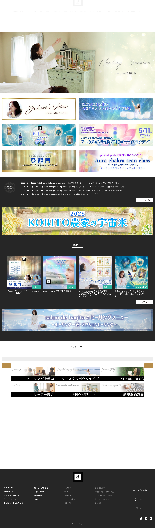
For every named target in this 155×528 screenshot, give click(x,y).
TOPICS (67, 495)
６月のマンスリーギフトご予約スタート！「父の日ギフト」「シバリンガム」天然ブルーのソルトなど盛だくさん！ (130, 293)
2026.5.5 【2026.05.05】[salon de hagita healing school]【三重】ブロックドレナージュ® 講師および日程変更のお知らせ (71, 183)
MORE (144, 302)
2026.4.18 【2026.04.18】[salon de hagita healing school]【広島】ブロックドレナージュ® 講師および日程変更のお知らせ (71, 190)
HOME (15, 23)
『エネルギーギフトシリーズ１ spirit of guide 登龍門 (23, 292)
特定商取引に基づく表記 (104, 492)
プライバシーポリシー (103, 495)
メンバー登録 (147, 5)
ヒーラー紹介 (69, 499)
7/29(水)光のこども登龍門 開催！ (57, 291)
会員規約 (98, 503)
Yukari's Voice (36, 23)
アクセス (67, 488)
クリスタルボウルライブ (102, 23)
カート (124, 5)
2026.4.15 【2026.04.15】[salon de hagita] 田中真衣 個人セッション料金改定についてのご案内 (59, 194)
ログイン (134, 5)
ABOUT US (24, 23)
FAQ (140, 23)
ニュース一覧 (144, 200)
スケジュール (120, 23)
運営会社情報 (100, 488)
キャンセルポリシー (103, 499)
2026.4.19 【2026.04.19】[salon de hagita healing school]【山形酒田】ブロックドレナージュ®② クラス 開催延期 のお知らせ (72, 187)
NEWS (67, 492)
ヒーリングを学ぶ (69, 23)
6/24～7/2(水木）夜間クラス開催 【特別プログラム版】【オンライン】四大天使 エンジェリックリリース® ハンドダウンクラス (95, 293)
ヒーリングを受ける (52, 23)
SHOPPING (132, 23)
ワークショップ (85, 23)
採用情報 (67, 503)
